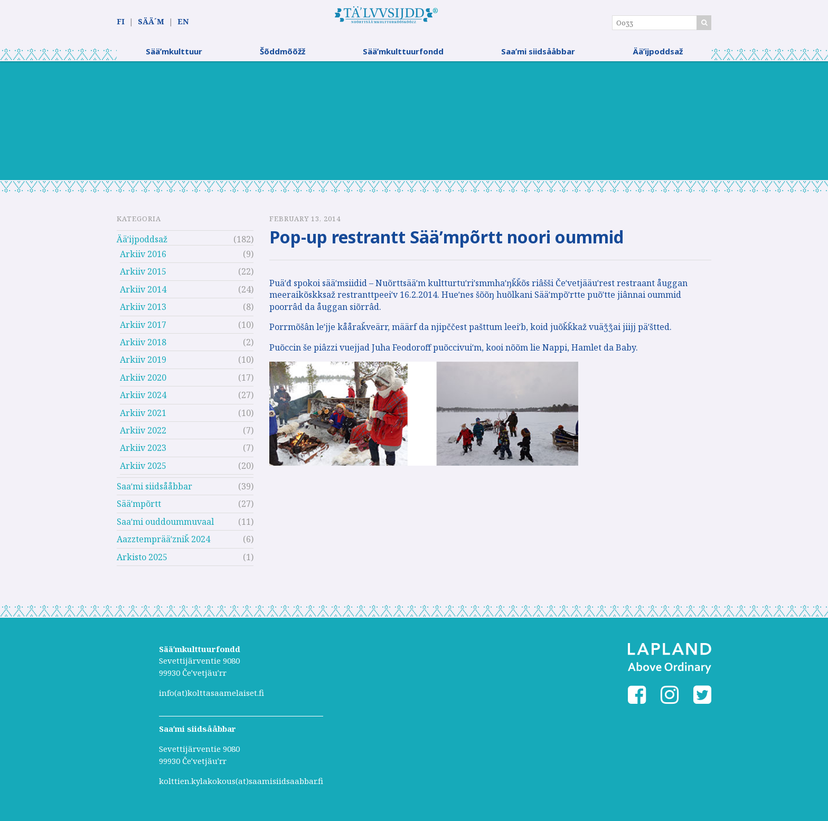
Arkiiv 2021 (143, 416)
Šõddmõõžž (282, 55)
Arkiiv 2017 (143, 328)
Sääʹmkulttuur (174, 55)
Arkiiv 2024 (143, 399)
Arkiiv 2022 (143, 434)
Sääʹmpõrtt (139, 508)
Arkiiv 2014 (143, 293)
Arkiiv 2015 (143, 275)
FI (121, 22)
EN (183, 22)
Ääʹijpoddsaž (658, 55)
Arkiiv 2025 (143, 470)
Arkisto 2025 (142, 561)
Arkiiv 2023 (143, 452)
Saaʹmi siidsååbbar (538, 55)
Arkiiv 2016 (143, 258)
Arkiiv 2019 (143, 364)
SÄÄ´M (151, 22)
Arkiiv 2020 (143, 382)
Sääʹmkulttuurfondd (403, 55)
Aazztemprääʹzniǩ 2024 (163, 543)
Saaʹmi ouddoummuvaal (165, 526)
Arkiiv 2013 (143, 311)
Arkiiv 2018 (143, 346)
